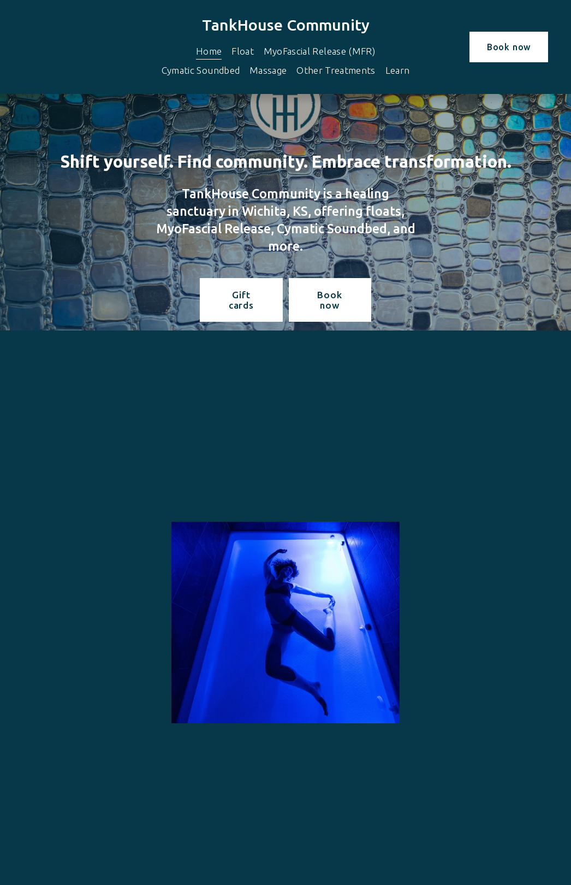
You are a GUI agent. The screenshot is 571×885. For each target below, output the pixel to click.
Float (242, 51)
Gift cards (241, 300)
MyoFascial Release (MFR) (319, 51)
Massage (268, 70)
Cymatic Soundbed (201, 70)
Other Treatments (336, 70)
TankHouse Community (286, 24)
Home (209, 51)
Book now (509, 47)
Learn (397, 70)
